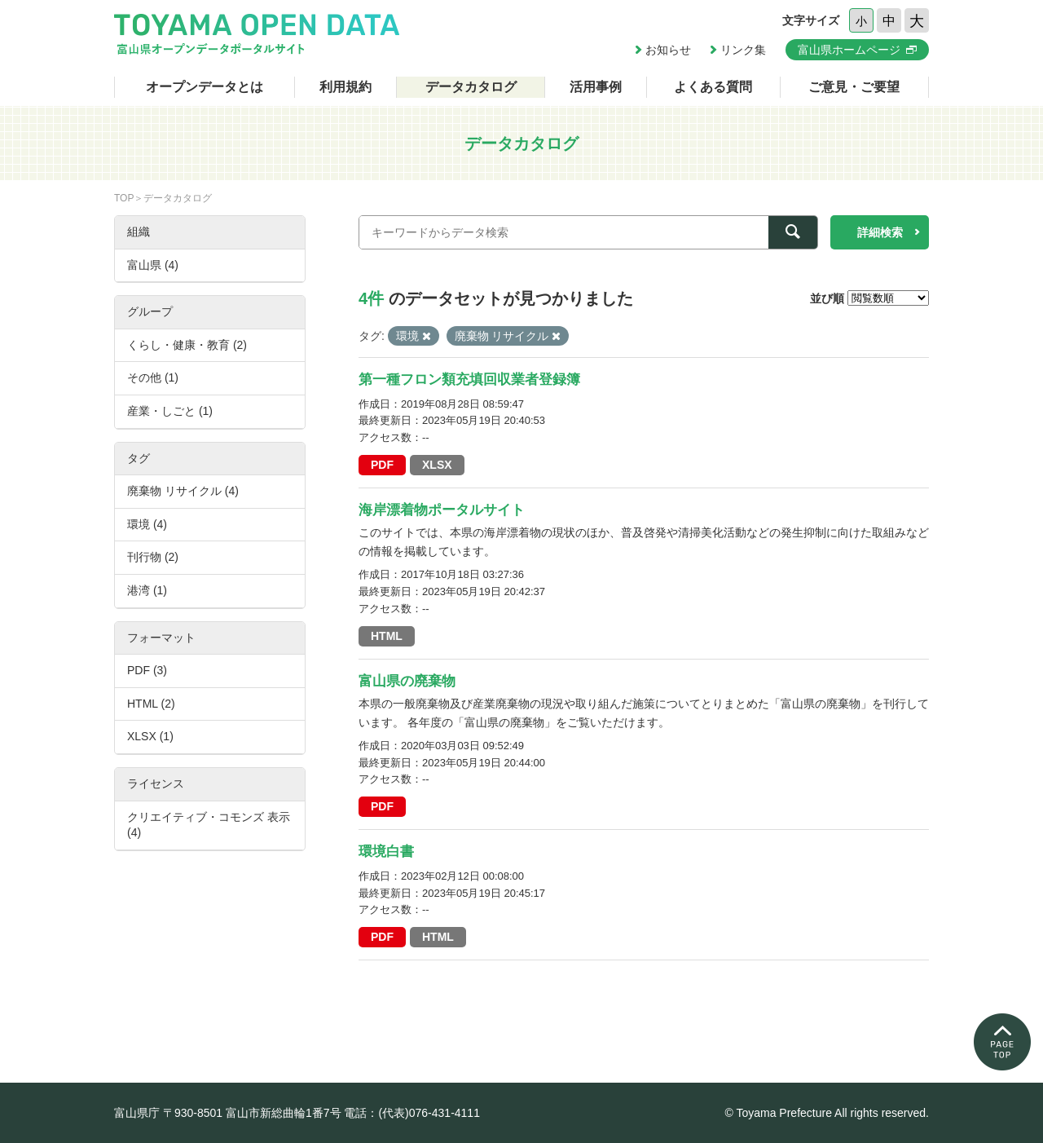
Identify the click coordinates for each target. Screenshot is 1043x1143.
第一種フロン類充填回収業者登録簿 (469, 379)
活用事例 (596, 87)
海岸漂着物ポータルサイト (442, 510)
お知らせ (668, 49)
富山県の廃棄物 (407, 681)
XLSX (437, 464)
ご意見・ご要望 (854, 87)
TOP (124, 198)
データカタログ (471, 87)
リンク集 (743, 49)
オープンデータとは (204, 87)
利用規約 (345, 87)
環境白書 (386, 851)
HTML (387, 635)
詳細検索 (880, 232)
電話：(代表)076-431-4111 (412, 1112)
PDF (382, 464)
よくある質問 (713, 87)
